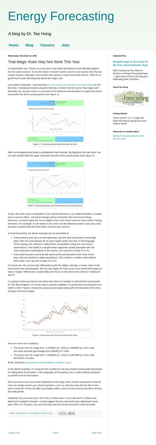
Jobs (66, 45)
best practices (22, 413)
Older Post (97, 433)
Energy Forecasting (61, 16)
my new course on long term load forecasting (70, 84)
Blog (29, 45)
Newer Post (14, 433)
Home (14, 45)
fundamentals (46, 413)
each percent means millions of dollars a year (48, 362)
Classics (47, 45)
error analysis (34, 413)
